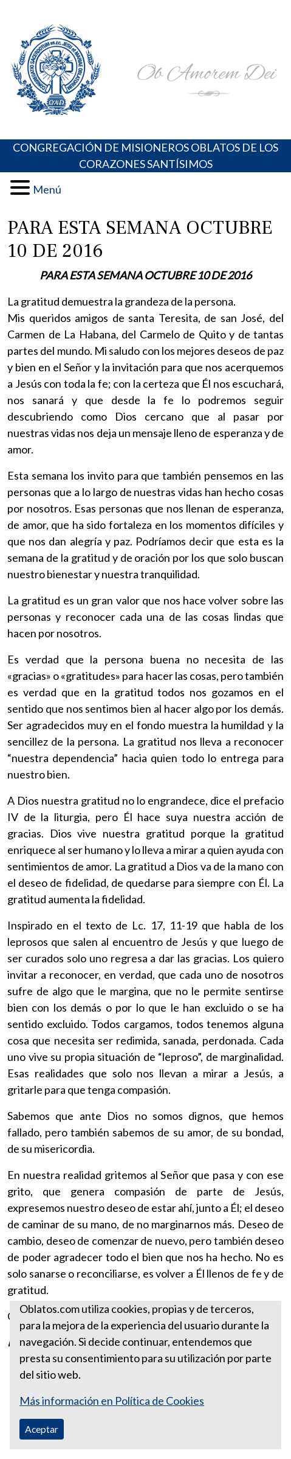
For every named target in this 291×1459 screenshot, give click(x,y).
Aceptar (41, 1429)
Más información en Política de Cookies (111, 1400)
